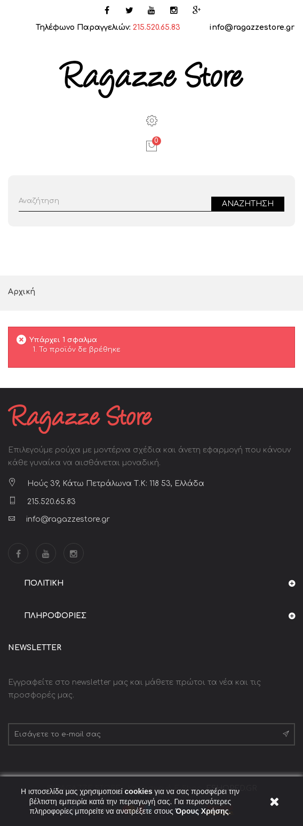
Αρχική (21, 292)
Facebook (18, 553)
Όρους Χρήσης (202, 811)
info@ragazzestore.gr (251, 27)
